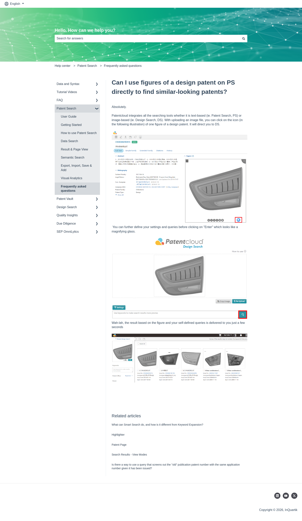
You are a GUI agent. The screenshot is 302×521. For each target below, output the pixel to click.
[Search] (243, 38)
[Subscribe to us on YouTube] (286, 496)
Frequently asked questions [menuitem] (73, 188)
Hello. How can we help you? (85, 30)
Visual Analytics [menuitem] (71, 178)
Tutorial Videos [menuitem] (67, 92)
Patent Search (87, 65)
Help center (62, 65)
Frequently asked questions (123, 65)
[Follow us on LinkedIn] (277, 496)
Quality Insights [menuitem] (67, 215)
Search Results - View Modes (129, 454)
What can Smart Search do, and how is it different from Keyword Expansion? (157, 424)
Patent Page (119, 444)
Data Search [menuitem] (69, 141)
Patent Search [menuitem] (66, 108)
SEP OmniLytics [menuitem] (68, 231)
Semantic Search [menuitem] (72, 157)
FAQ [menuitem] (60, 100)
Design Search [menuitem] (67, 207)
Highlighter (118, 434)
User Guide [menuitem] (68, 116)
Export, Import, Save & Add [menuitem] (76, 167)
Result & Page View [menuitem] (74, 149)
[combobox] (147, 38)
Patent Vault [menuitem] (65, 198)
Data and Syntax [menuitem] (68, 84)
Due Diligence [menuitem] (66, 223)
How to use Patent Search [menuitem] (79, 133)
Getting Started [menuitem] (71, 124)
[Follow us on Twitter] (294, 496)
